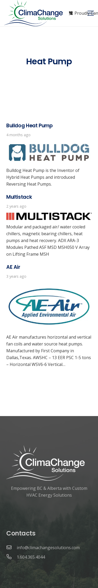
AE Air (13, 267)
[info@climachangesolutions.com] (11, 547)
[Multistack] (49, 216)
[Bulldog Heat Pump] (49, 145)
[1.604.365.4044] (11, 557)
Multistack (19, 197)
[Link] (33, 13)
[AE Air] (49, 286)
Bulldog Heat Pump (29, 125)
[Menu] (90, 13)
